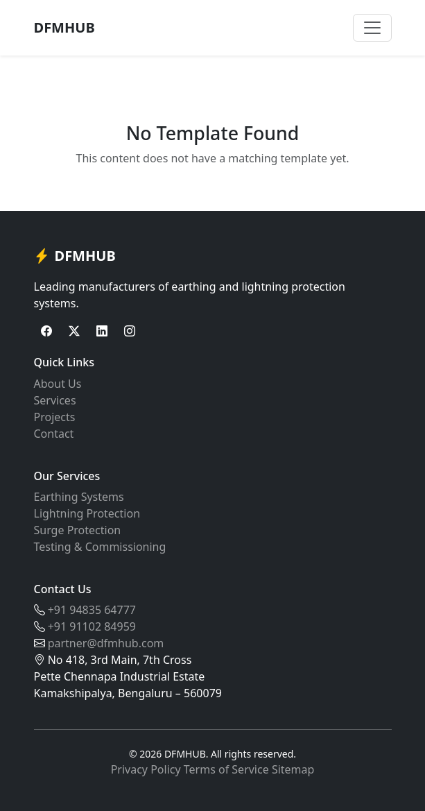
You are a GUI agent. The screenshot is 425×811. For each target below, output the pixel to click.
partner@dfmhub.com (106, 643)
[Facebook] (46, 330)
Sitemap (293, 769)
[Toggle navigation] (372, 28)
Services (55, 400)
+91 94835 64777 (92, 609)
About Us (58, 383)
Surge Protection (77, 530)
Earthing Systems (79, 496)
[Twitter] (74, 330)
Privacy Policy (146, 769)
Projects (55, 417)
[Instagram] (129, 330)
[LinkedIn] (101, 330)
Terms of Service (226, 769)
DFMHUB (64, 27)
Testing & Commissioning (100, 546)
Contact (54, 433)
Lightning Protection (87, 513)
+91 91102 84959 (92, 626)
